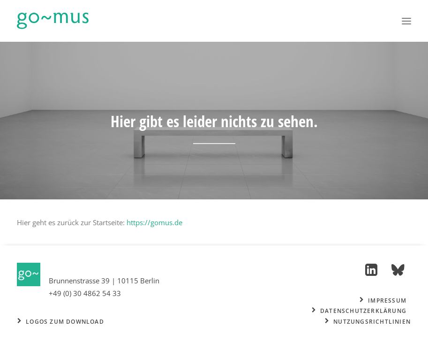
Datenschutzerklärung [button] (359, 311)
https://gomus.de (154, 222)
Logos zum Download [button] (60, 322)
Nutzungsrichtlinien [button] (368, 322)
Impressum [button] (383, 300)
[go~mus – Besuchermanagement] (53, 21)
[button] (406, 21)
